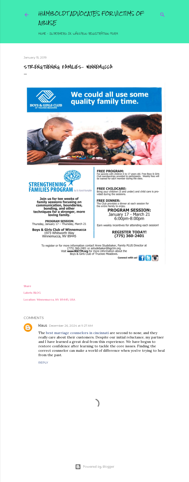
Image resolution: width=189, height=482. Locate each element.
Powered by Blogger (94, 467)
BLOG (37, 292)
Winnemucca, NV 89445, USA (56, 299)
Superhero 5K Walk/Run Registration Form (83, 33)
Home (42, 33)
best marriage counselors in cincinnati (77, 333)
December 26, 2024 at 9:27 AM (71, 325)
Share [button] (27, 286)
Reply (43, 362)
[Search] (162, 13)
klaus (42, 325)
